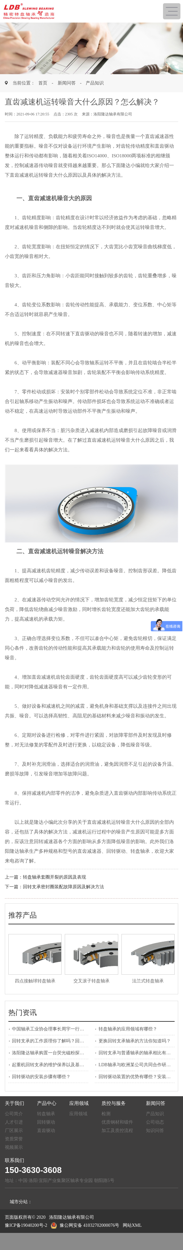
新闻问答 (67, 83)
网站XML (132, 1225)
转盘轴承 (46, 1113)
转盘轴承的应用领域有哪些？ (128, 1029)
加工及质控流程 (117, 1130)
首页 (42, 83)
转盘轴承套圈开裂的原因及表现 (54, 877)
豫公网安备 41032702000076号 (85, 1225)
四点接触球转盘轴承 (35, 981)
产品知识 (95, 83)
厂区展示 (14, 1130)
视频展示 (14, 1147)
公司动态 (155, 1122)
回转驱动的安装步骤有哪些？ (41, 1076)
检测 (106, 1113)
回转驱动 (46, 1122)
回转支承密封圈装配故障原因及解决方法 (63, 886)
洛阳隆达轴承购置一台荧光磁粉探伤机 (50, 1052)
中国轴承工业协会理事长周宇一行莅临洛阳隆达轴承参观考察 (73, 1029)
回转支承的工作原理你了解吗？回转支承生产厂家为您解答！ (73, 1040)
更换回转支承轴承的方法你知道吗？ (135, 1040)
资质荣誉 (14, 1139)
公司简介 (14, 1113)
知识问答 (155, 1130)
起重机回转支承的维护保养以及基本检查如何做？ (61, 1064)
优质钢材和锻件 (117, 1122)
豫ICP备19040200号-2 (26, 1225)
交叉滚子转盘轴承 (91, 981)
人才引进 (14, 1122)
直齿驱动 (46, 1130)
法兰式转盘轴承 (148, 981)
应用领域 (78, 1113)
